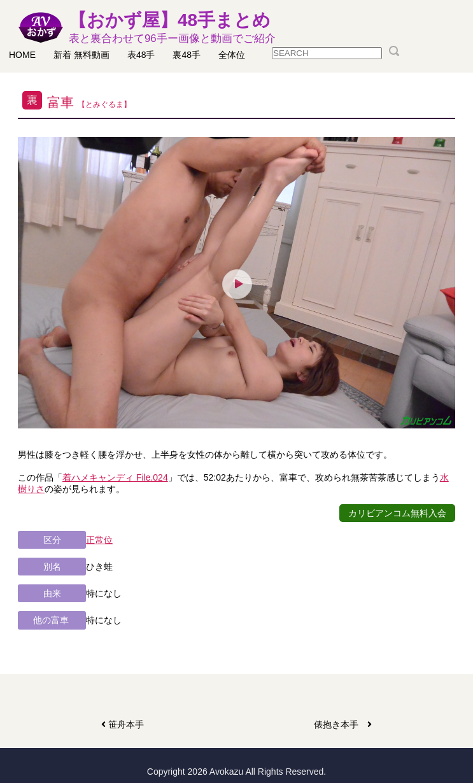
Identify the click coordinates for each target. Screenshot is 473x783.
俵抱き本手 (343, 724)
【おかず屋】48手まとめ (172, 28)
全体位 (231, 55)
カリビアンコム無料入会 (397, 513)
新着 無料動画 (81, 55)
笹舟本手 (123, 724)
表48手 (141, 55)
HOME (22, 55)
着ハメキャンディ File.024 (115, 477)
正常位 (99, 540)
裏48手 (187, 55)
